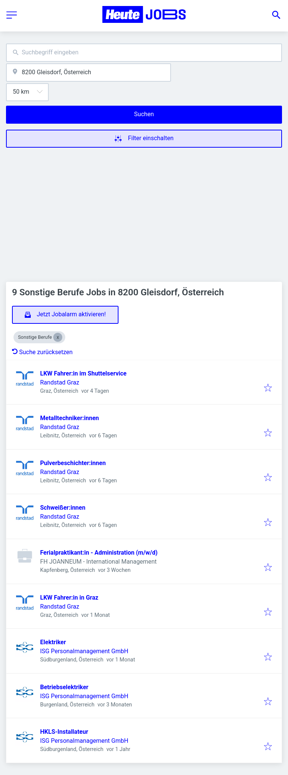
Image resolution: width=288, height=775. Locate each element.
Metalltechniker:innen (69, 418)
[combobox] (144, 52)
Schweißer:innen (63, 507)
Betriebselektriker (64, 687)
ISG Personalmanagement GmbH (84, 651)
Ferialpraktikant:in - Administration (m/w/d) (99, 552)
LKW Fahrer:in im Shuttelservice (83, 373)
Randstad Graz (59, 382)
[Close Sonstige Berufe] (57, 337)
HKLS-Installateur (64, 731)
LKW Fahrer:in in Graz (69, 597)
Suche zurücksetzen (42, 352)
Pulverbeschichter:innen (73, 463)
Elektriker (53, 642)
